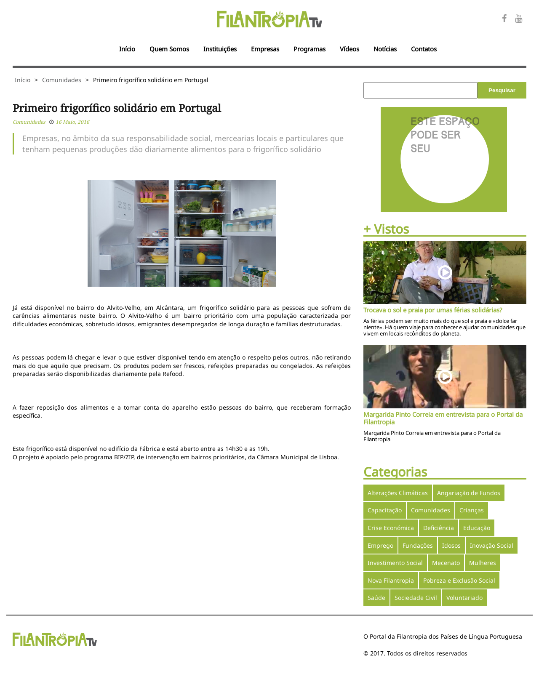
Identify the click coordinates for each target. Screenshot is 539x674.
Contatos (424, 49)
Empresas (265, 49)
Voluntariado (464, 598)
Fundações (418, 545)
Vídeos (349, 49)
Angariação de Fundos (468, 493)
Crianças (471, 510)
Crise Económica (391, 528)
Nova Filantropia (391, 580)
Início (127, 49)
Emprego (380, 545)
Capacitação (385, 510)
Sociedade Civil (416, 598)
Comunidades (61, 80)
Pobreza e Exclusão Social (459, 580)
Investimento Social (395, 563)
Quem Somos (169, 49)
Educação (476, 528)
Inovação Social (491, 545)
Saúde (376, 598)
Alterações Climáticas (398, 493)
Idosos (451, 545)
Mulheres (482, 563)
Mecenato (446, 563)
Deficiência (438, 528)
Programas (310, 49)
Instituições (220, 49)
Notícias (385, 49)
